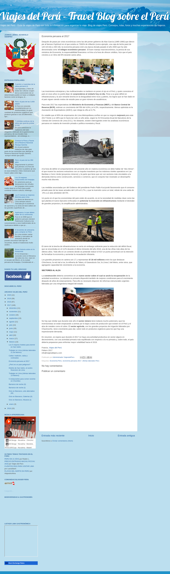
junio (11, 328)
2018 (9, 302)
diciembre (13, 308)
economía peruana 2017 (72, 361)
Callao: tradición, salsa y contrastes (18, 357)
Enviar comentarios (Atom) (63, 441)
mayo (11, 332)
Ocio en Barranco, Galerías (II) (20, 396)
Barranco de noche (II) (17, 384)
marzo (11, 338)
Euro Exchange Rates (16, 563)
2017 (9, 305)
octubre (12, 315)
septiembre (13, 318)
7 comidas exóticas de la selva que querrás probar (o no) (24, 123)
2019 (9, 298)
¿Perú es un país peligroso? (19, 364)
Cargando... (9, 491)
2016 (9, 408)
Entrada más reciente (53, 435)
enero (11, 404)
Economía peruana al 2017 (19, 361)
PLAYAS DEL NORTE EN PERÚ (16, 471)
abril (11, 335)
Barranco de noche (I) (17, 388)
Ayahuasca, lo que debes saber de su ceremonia (24, 213)
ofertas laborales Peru (90, 361)
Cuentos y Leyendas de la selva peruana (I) (25, 85)
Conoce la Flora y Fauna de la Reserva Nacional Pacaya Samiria (24, 143)
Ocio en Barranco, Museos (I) (20, 400)
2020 (9, 295)
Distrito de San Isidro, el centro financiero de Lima (20, 369)
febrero (12, 342)
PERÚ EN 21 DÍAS (11, 459)
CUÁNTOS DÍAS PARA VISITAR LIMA (19, 466)
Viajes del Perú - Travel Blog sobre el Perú (84, 16)
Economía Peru (56, 361)
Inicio (91, 435)
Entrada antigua (126, 435)
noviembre (13, 312)
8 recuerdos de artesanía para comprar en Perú (24, 231)
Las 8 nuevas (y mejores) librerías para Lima (24, 196)
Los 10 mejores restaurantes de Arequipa (24, 179)
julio (11, 325)
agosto (12, 322)
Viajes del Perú (55, 348)
